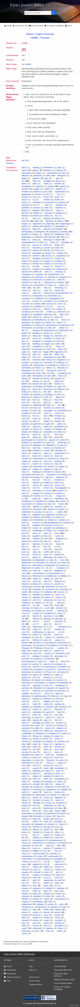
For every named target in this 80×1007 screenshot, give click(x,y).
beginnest (37, 224)
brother (25, 261)
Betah (35, 234)
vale (23, 867)
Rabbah (47, 675)
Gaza (35, 426)
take (63, 795)
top (23, 837)
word (46, 915)
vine (23, 875)
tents (24, 808)
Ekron (24, 354)
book (46, 245)
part (45, 635)
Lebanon (36, 538)
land (56, 533)
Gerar (36, 429)
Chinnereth (38, 285)
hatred (46, 456)
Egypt (46, 352)
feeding (39, 386)
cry (48, 306)
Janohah (58, 506)
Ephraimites (39, 365)
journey (38, 512)
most (61, 587)
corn (24, 301)
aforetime (38, 175)
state (24, 776)
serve (37, 725)
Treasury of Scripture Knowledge (62, 988)
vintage (36, 875)
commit (25, 296)
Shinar (35, 736)
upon (24, 864)
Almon (58, 181)
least (24, 538)
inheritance (26, 501)
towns (24, 840)
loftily (24, 549)
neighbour (26, 603)
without (58, 909)
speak (24, 771)
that (23, 811)
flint (34, 400)
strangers (48, 781)
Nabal (24, 595)
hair (61, 445)
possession (61, 653)
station (35, 776)
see (58, 717)
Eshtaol (52, 365)
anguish (59, 189)
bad (47, 210)
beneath (58, 229)
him (45, 480)
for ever (25, 408)
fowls (57, 413)
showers (49, 741)
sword (35, 792)
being (24, 229)
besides (25, 234)
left (46, 538)
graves (52, 440)
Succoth (61, 787)
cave (46, 272)
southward (59, 768)
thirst (57, 819)
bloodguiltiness (28, 242)
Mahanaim (48, 557)
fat (45, 381)
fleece (58, 397)
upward (36, 864)
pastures (60, 637)
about (24, 170)
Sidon (46, 744)
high (47, 477)
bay (56, 216)
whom (46, 899)
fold (45, 402)
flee (46, 397)
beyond (52, 237)
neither (38, 603)
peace (57, 640)
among (51, 186)
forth (35, 410)
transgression (38, 840)
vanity (57, 867)
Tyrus (24, 853)
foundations (63, 410)
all (23, 181)
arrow (24, 200)
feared (57, 384)
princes (47, 664)
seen (46, 720)
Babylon (36, 210)
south (46, 768)
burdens (47, 264)
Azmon (37, 208)
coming (47, 293)
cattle (35, 272)
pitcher (61, 648)
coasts (57, 290)
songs (59, 763)
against (36, 178)
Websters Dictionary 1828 (64, 980)
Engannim (61, 360)
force (35, 408)
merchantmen (55, 573)
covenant (26, 306)
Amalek (58, 183)
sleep (36, 755)
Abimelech (48, 167)
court (60, 304)
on (34, 624)
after (48, 175)
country (37, 304)
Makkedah (40, 560)
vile (57, 872)
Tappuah (58, 797)
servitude (26, 728)
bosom (47, 248)
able (59, 167)
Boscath (36, 248)
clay (45, 288)
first (56, 392)
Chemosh (37, 280)
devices (40, 328)
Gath (24, 426)
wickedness (38, 902)
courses (49, 304)
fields (24, 389)
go (45, 434)
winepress (26, 907)
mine (35, 581)
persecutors (27, 645)
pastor (48, 637)
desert (48, 322)
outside (58, 629)
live (45, 546)
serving (60, 725)
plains (57, 651)
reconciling (39, 683)
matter (37, 568)
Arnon (46, 197)
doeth (24, 336)
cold (23, 293)
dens (64, 320)
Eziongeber (38, 376)
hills (34, 480)
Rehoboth (64, 683)
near (35, 600)
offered (36, 619)
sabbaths (37, 707)
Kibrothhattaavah (51, 523)
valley (46, 867)
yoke (24, 925)
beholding (59, 226)
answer (36, 191)
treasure (51, 843)
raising (46, 677)
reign (24, 685)
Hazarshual (38, 458)
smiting (25, 757)
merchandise (38, 573)
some (61, 760)
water (57, 883)
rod (34, 701)
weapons (37, 888)
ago (57, 178)
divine (46, 333)
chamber (39, 274)
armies (25, 197)
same (24, 712)
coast (46, 290)
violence (47, 875)
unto (35, 861)
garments (37, 424)
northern (59, 608)
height (24, 469)
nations (59, 597)
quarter (25, 675)
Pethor (65, 645)
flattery (37, 397)
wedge (49, 888)
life (56, 541)
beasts (58, 218)
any (45, 191)
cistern (62, 285)
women (25, 915)
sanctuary (37, 712)
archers (38, 194)
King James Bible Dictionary (61, 975)
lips (23, 546)
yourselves (59, 925)
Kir (58, 525)
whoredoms (60, 899)
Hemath (47, 472)
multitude (48, 592)
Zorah (24, 933)
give (23, 434)
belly (35, 229)
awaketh (25, 208)
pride (52, 661)
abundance (26, 173)
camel (46, 266)
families (36, 378)
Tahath (53, 795)
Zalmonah (37, 928)
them (46, 811)
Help (68, 26)
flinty (46, 400)
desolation (26, 325)
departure (26, 322)
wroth (46, 920)
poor (36, 653)
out (45, 629)
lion (46, 544)
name (57, 595)
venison (25, 869)
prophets (25, 669)
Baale (24, 210)
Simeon (58, 747)
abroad (59, 170)
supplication (51, 789)
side (23, 744)
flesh (24, 400)
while (58, 896)
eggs (24, 352)
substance (49, 787)
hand (24, 450)
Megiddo (58, 570)
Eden (49, 349)
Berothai (53, 232)
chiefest (25, 282)
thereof (25, 816)
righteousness (40, 696)
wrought (58, 920)
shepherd (53, 733)
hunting (47, 493)
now (23, 613)
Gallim (46, 421)
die (23, 330)
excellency (62, 373)
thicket (24, 819)
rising (24, 699)
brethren (36, 256)
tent (59, 805)
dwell (24, 344)
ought (35, 629)
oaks (60, 613)
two (45, 851)
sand (48, 712)
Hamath (58, 448)
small (47, 755)
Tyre (56, 851)
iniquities (40, 501)
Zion (37, 931)
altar (34, 183)
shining (47, 736)
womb (57, 912)
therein (63, 813)
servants (25, 725)
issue (24, 506)
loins (46, 549)
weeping (60, 888)
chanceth (39, 277)
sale (45, 709)
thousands (39, 824)
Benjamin (41, 232)
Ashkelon (37, 202)
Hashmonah (60, 453)
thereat (39, 813)
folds (57, 402)
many (63, 562)
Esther (63, 365)
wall (34, 880)
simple (24, 749)
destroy (38, 325)
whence (47, 893)
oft (34, 621)
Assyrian (25, 205)
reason (38, 680)
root (23, 704)
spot (35, 773)
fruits (35, 418)
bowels (36, 250)
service (49, 725)
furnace (58, 418)
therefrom (51, 813)
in (22, 498)
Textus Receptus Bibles (63, 983)
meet (46, 570)
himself (58, 480)
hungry (36, 493)
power (46, 656)
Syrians (58, 792)
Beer (37, 221)
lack (23, 533)
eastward (37, 346)
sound (35, 768)
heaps (35, 461)
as (34, 200)
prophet (63, 667)
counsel (60, 301)
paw (46, 640)
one (56, 624)
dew (50, 328)
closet (24, 290)
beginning (50, 224)
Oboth (35, 616)
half (34, 448)
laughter (36, 536)
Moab (35, 584)
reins (46, 685)
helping (36, 472)
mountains (50, 589)
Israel (60, 504)
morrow (36, 587)
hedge (61, 466)
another (25, 191)
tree (36, 845)
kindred (66, 523)
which (48, 896)
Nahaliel (36, 595)
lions (58, 544)
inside (62, 501)
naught (25, 600)
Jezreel (51, 509)
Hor (34, 488)
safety (24, 709)
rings (65, 696)
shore (46, 739)
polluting (25, 653)
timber (46, 829)
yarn (24, 923)
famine (58, 378)
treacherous (38, 843)
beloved (47, 229)
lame (46, 533)
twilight (36, 851)
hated (35, 456)
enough (25, 362)
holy (23, 485)
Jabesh (36, 506)
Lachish (61, 530)
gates (59, 424)
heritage (63, 474)
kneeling (59, 528)
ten (34, 805)
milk (56, 579)
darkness (62, 312)
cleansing (59, 288)
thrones (36, 827)
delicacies (26, 320)
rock (23, 701)
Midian (64, 576)
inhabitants (59, 498)
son (37, 763)
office (24, 621)
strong (36, 787)
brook (46, 258)
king (23, 525)
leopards (60, 538)
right (57, 693)
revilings (25, 693)
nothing (60, 611)
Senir (47, 723)
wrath (35, 920)
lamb (35, 533)
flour (34, 402)
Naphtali (36, 597)
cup (59, 306)
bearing (47, 218)
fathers (25, 384)
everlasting (26, 373)
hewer (37, 477)
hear (46, 461)
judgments (50, 514)
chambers (26, 277)
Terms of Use (34, 977)
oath (24, 616)
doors (35, 338)
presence (50, 659)
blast (35, 240)
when (35, 893)
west (57, 891)
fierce (35, 389)
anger (47, 189)
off (23, 619)
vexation (25, 872)
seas (37, 717)
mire (45, 581)
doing (35, 336)
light (23, 544)
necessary (48, 600)
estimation (26, 368)
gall (34, 421)
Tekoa (24, 803)
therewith (38, 816)
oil (45, 621)
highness (60, 477)
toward (46, 837)
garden (58, 421)
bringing (36, 258)
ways (46, 885)
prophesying (49, 667)
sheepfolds (26, 733)
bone (24, 245)
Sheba (46, 731)
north (47, 608)
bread (24, 253)
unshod (25, 861)
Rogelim (47, 701)
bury (24, 266)
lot (56, 552)
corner (35, 301)
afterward (61, 175)
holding (47, 482)
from (46, 416)
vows (57, 877)
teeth (58, 800)
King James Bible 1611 (63, 970)
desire (59, 322)
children (60, 282)
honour (58, 485)
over (24, 632)
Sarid (59, 712)
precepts (25, 659)
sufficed (25, 789)
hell (56, 469)
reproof (62, 688)
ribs (35, 693)
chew (48, 280)
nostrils (38, 611)
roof (57, 701)
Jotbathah (26, 512)
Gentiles (25, 429)
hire (23, 482)
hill (23, 480)
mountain (37, 589)
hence (58, 472)
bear (35, 218)
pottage (36, 656)
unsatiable (57, 859)
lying (35, 557)
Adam (38, 173)
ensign (36, 362)
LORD (46, 552)
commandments (62, 293)
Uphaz (57, 861)
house (48, 490)
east (23, 346)
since (57, 749)
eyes (24, 376)
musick (61, 592)
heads (24, 461)
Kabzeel (25, 517)
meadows (60, 568)
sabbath (25, 707)
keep (58, 517)
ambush (39, 186)
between (39, 237)
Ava (46, 205)
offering (47, 619)
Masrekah (50, 565)
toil (34, 835)
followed (25, 405)
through (47, 827)
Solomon (50, 760)
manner (53, 562)
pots (23, 656)
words (57, 915)
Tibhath (25, 829)
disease (36, 330)
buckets (47, 261)
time (56, 829)
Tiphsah (36, 832)
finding (25, 392)
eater (58, 346)
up (45, 861)
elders (57, 354)
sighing (58, 744)
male (51, 560)
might (35, 579)
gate (48, 424)
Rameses (26, 680)
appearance (60, 191)
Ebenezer (26, 349)
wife (50, 902)
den (52, 320)
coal (34, 290)
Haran (24, 453)
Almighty (47, 181)
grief (49, 442)
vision (58, 875)
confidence (39, 298)
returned (36, 691)
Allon (35, 181)
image (59, 496)
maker (60, 557)
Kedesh (48, 517)
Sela (24, 723)
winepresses (40, 907)
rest (23, 691)
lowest (57, 554)
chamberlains (54, 274)
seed (24, 720)
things (46, 819)
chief (59, 280)
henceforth (26, 474)
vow (45, 877)
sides (35, 744)
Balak (36, 213)
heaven (25, 466)
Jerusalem (37, 509)
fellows (50, 386)
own (49, 632)
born (24, 248)
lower (46, 554)
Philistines (38, 648)
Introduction (20, 26)
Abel (24, 167)
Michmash (37, 576)
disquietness (49, 330)
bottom (25, 250)
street (59, 781)
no (34, 605)
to (22, 835)
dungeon (36, 341)
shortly (25, 741)
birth (63, 237)
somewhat (26, 763)
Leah (57, 536)
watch (46, 883)
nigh (59, 603)
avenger (59, 205)
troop (35, 848)
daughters (38, 314)
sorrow (46, 765)
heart (24, 464)
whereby (25, 896)
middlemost (51, 576)
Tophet (36, 837)
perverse (40, 645)
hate (24, 456)
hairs (24, 448)
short (57, 739)
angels (36, 189)
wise (64, 907)
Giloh (59, 432)
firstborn (25, 394)
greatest (25, 442)
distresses (64, 330)
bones (35, 245)
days (62, 314)
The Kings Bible (60, 966)
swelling (64, 789)
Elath (46, 354)
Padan (24, 635)
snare (35, 757)
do (56, 333)
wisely (24, 909)
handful (36, 450)
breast (48, 253)
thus (57, 827)
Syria (46, 792)
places (35, 651)
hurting (58, 493)
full (45, 418)
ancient (62, 186)
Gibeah (59, 429)
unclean (53, 853)
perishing (49, 643)
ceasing (58, 272)
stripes (58, 784)
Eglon (35, 352)
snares (46, 757)
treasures (64, 843)
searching (26, 717)
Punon (49, 672)
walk (24, 880)
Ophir (24, 627)
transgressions (55, 840)
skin (45, 752)
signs (35, 747)
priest (63, 661)
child (35, 282)
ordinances (63, 627)
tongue (58, 835)
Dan (37, 312)
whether (37, 896)
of (57, 616)
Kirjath (24, 528)
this (23, 821)
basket (36, 216)
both (57, 248)
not (47, 611)
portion (48, 653)
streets (25, 784)
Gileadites (48, 432)
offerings (58, 619)
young (35, 925)
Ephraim (25, 365)
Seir (56, 720)
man (62, 560)
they (59, 816)
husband (25, 496)
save (35, 715)
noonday (25, 608)
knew (24, 530)
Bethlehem (59, 234)
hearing (58, 461)
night (24, 605)
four (35, 413)
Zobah (59, 931)
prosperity (38, 669)
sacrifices (63, 707)
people (25, 643)
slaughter (26, 755)
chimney (25, 285)
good (57, 437)
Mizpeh (25, 584)
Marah (24, 565)
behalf (24, 226)
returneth (48, 691)
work (24, 917)
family (46, 378)
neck (59, 600)
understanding (42, 859)
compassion (38, 296)
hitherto (36, 482)
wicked (25, 902)
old (23, 624)
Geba (46, 426)
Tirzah (47, 832)
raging (24, 677)
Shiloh (24, 736)
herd (38, 474)
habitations (50, 445)
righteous (26, 696)
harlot (35, 453)
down (58, 338)
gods (24, 437)
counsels (25, 304)
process (36, 667)
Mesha (25, 576)
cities (24, 288)
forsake (25, 410)
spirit (47, 771)
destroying (51, 325)
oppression (37, 627)
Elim (34, 357)
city (34, 288)
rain (34, 677)
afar (63, 173)
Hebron (50, 466)
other (24, 629)
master (62, 565)
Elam (35, 354)
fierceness (48, 389)
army (35, 197)
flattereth (25, 397)
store (35, 779)
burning (58, 264)
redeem (51, 683)
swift (24, 792)
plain (46, 651)
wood (35, 915)
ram (56, 677)
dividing (36, 333)
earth (57, 344)
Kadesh (36, 517)
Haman (47, 448)
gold (45, 437)
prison (24, 667)
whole (35, 899)
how (23, 493)
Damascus (26, 312)
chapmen (63, 277)
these (48, 816)
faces (60, 376)
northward (26, 611)
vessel (47, 869)
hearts (46, 464)
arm (59, 194)
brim (24, 258)
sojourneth (26, 760)
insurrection (27, 504)
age (46, 178)
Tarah (24, 800)
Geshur (47, 429)
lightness (36, 544)
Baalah (59, 208)
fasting (35, 381)
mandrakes (40, 562)
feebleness (26, 386)
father (57, 381)
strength (36, 784)
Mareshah (37, 565)
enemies (36, 360)
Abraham (48, 170)
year (34, 923)
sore (34, 765)
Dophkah (47, 338)
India (35, 498)
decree (47, 317)
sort (56, 765)
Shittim (25, 739)
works (46, 917)
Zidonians (26, 931)
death (24, 317)
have (57, 456)
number (36, 613)
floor (24, 402)
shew (64, 733)
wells (35, 891)
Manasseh (26, 562)
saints (35, 709)
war (23, 883)
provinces (62, 669)
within (46, 909)
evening (49, 370)
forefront (47, 408)
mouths (36, 592)
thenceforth (27, 813)
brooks (58, 258)
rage (57, 675)
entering (60, 362)
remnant (25, 688)
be (23, 218)
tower (57, 837)
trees (48, 845)
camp (24, 269)
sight (24, 747)
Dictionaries (36, 26)
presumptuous (28, 661)
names (25, 597)
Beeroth (49, 221)
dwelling (36, 344)
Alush (46, 183)
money (47, 584)
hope (24, 488)
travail (24, 843)
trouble (47, 848)
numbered (48, 613)
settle (36, 728)
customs (47, 309)
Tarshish (36, 800)
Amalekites (26, 186)
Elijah (24, 357)
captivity (59, 269)
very (35, 869)
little (34, 546)
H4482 (28, 64)
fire (45, 392)
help (23, 472)
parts (57, 635)
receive (60, 680)
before (60, 221)
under (39, 856)
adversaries (52, 173)
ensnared (48, 362)
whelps (25, 893)
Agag (24, 178)
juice (61, 514)
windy (50, 904)
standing (48, 773)
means (25, 570)
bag (58, 210)
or (48, 627)
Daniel (49, 312)
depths (38, 322)
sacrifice (49, 707)
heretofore (51, 474)
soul (23, 768)
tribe (59, 845)
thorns (35, 821)
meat (35, 570)
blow (41, 242)
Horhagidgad (60, 488)
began (24, 224)
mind (24, 581)
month (57, 584)
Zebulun (49, 928)
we (56, 885)
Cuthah (59, 309)
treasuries (26, 845)
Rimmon (55, 696)
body (52, 242)
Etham (38, 368)
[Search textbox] (37, 13)
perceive (37, 643)
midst (24, 579)
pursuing (61, 672)
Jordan (62, 509)
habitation (37, 445)
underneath (53, 856)
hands (46, 450)
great (62, 440)
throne (24, 827)
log (34, 549)
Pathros (36, 640)
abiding (36, 167)
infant (46, 498)
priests (25, 664)
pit (48, 648)
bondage (65, 242)
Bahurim (25, 213)
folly (49, 405)
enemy (49, 360)
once (46, 624)
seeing (35, 720)
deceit (35, 317)
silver (46, 747)
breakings (37, 253)
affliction (25, 175)
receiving (26, 683)
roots (35, 704)
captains (48, 269)
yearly (46, 923)
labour (49, 530)
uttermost (59, 864)
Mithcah (58, 581)
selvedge (37, 723)
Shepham (40, 733)
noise (46, 605)
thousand (26, 824)
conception (52, 296)
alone (24, 183)
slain (57, 752)
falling (24, 378)
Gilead (35, 432)
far (23, 381)
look (23, 552)
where (59, 893)
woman (47, 912)
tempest (59, 803)
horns (24, 490)
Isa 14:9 (25, 160)
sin (34, 749)
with (34, 909)
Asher (57, 200)
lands (24, 536)
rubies (46, 704)
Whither (25, 899)
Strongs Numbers (54, 26)
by (34, 266)
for (59, 405)
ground (25, 445)
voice (35, 877)
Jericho (25, 509)
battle (46, 216)
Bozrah (47, 250)
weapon (25, 888)
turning (25, 851)
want (59, 880)
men (24, 573)
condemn (26, 298)
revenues (61, 691)
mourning (63, 589)
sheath (36, 731)
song (48, 763)
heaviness (38, 466)
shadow (59, 728)
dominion (59, 336)
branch (58, 250)
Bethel (47, 234)
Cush (35, 309)
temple (25, 805)
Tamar (46, 797)
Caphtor (36, 269)
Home (8, 26)
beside (64, 232)
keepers (25, 520)
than (60, 808)
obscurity (47, 616)
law (45, 536)
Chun (50, 285)
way (34, 885)
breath (24, 256)
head (62, 458)
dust (58, 341)
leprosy (25, 541)
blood (58, 240)
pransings (59, 656)
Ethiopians (26, 370)
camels (58, 266)
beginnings (65, 224)
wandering (48, 880)
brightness (61, 256)
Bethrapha (26, 237)
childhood (48, 282)
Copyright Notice (35, 984)
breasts (60, 253)
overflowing (38, 632)
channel (51, 277)
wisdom (54, 907)
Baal (47, 208)
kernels (36, 523)
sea (56, 715)
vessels (58, 869)
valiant (35, 867)
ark (47, 194)
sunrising (37, 789)
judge (24, 514)
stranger (36, 781)
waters (25, 885)
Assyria (61, 202)
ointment (58, 621)
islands (39, 504)
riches (47, 693)
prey (41, 661)
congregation (54, 298)
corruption (48, 301)
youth (24, 928)
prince (35, 664)
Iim (46, 496)
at (35, 205)
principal (58, 664)
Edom (60, 349)
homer (35, 485)
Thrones (44, 37)
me (47, 568)
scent (46, 715)
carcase (25, 272)
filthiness (61, 389)
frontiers (58, 416)
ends (24, 360)
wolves (36, 912)
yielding (58, 923)
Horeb (46, 488)
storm (46, 779)
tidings (36, 829)
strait (24, 781)
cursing (25, 309)
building (58, 261)
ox (59, 632)
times (24, 832)
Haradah (59, 450)
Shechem (59, 731)
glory (35, 434)
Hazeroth (52, 458)
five (59, 394)
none (57, 605)
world (57, 917)
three (61, 824)
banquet (59, 213)
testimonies (49, 808)
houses (60, 490)
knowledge (37, 530)
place (24, 651)
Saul (24, 715)
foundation (48, 410)
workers (36, 917)
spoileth (25, 773)
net (47, 603)
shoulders (37, 741)
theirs (35, 811)
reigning (36, 685)
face (49, 376)
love (23, 554)
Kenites (62, 520)
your (45, 925)
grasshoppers (28, 440)
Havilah (25, 458)
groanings (62, 442)
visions (25, 877)
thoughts (58, 821)
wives (24, 912)
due (23, 341)
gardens (25, 424)
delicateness (40, 320)
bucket (35, 261)
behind (36, 226)
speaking (37, 771)
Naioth (47, 595)
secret (48, 717)
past (37, 637)
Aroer (57, 197)
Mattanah (26, 568)
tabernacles (41, 795)
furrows (25, 421)
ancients (25, 189)
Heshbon (26, 477)
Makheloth (26, 560)
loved (35, 554)
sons (24, 765)
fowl (46, 413)
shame (25, 731)
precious (37, 659)
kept (23, 523)
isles (49, 504)
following (37, 405)
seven (48, 728)
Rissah (36, 699)
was (34, 883)
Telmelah (37, 803)
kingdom (36, 525)
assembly (49, 202)
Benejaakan (27, 232)
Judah (59, 512)
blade (24, 240)
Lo (56, 546)
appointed (26, 194)
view (47, 872)
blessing (47, 240)
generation (59, 426)
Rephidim (38, 688)
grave (40, 440)
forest (58, 408)
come (35, 293)
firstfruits (37, 394)
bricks (48, 256)
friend (24, 416)
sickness (61, 741)
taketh (35, 797)
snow (57, 757)
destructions (27, 328)
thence (58, 811)
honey (46, 485)
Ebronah (38, 349)
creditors (38, 306)
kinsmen (48, 525)
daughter (25, 314)
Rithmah (47, 699)
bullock (25, 264)
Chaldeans (26, 274)
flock (57, 400)
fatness (36, 384)
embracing (48, 357)
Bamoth (48, 213)
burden (36, 264)
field (60, 386)
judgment (37, 514)
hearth (35, 464)
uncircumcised (39, 853)
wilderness (26, 904)
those (46, 821)
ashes (24, 202)
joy (47, 512)
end (59, 357)
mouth (24, 592)
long (56, 549)
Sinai (46, 749)
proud (49, 669)
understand (27, 859)
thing (35, 819)
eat (46, 346)
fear (45, 384)
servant (59, 723)
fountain (25, 413)
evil (48, 373)
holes (57, 482)
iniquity (51, 501)
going (35, 437)
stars (58, 773)
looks (35, 552)
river (57, 699)
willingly (40, 904)
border (57, 245)
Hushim (37, 496)
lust (23, 557)
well (23, 891)
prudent (38, 672)
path (24, 640)
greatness (37, 442)
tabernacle (26, 795)
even (38, 370)
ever (60, 370)
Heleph (47, 469)
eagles (47, 344)
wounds (25, 920)
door (24, 338)
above (35, 170)
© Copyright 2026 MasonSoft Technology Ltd (39, 1003)
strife (46, 784)
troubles (58, 848)
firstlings (49, 394)
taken (24, 797)
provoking (26, 672)
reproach (50, 688)
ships (57, 736)
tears (47, 800)
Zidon (60, 928)
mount (24, 589)
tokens (46, 835)
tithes (57, 832)
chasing (25, 280)
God (56, 434)
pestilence (53, 645)
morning (25, 587)
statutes (47, 776)
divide (24, 333)
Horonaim (37, 490)
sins (34, 752)
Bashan (25, 216)
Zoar (48, 931)
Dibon (61, 328)
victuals (37, 872)
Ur (45, 864)
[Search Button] (53, 13)
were (46, 891)
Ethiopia (60, 368)
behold (47, 226)
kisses (35, 528)
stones (25, 779)
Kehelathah (38, 520)
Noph (36, 608)
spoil (58, 771)
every (38, 373)
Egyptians (59, 352)
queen (35, 675)
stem (57, 776)
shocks (36, 739)
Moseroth (50, 587)
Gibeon (25, 432)
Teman (48, 803)
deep (57, 317)
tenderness (48, 805)
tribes (24, 848)
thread (51, 824)
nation (47, 597)
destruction (65, 325)
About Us (32, 970)
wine (61, 904)
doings (46, 336)
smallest (60, 755)
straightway (60, 779)
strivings (25, 787)
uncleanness (27, 856)
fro (34, 416)
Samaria (58, 709)
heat (56, 464)
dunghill (48, 341)
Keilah (50, 520)
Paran (35, 635)
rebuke (49, 680)
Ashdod (47, 200)
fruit (23, 418)
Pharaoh (25, 648)
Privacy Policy (34, 981)
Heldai (35, 469)
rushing (58, 704)
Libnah (36, 541)
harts (46, 453)
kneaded (47, 528)
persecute (62, 643)
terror (35, 808)
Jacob (46, 506)
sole (37, 760)
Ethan (48, 368)
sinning (25, 752)
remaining (59, 685)
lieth (45, 541)
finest (35, 392)
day (50, 314)
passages (26, 637)
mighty (46, 579)
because (25, 221)
